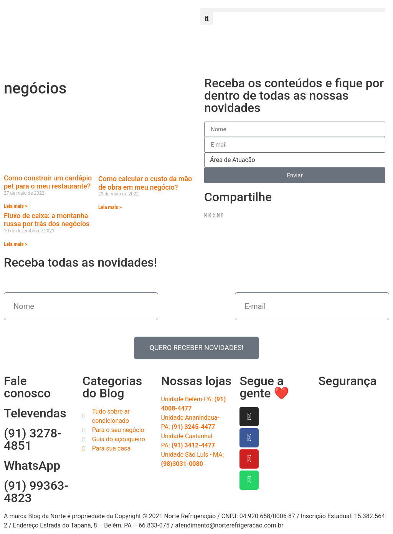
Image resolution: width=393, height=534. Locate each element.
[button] (292, 10)
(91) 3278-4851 (32, 439)
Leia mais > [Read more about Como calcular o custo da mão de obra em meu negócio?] (110, 207)
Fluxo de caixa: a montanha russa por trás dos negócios (46, 220)
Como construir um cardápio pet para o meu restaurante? (48, 182)
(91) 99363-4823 (36, 491)
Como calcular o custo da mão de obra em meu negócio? (145, 183)
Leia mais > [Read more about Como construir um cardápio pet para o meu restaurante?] (15, 206)
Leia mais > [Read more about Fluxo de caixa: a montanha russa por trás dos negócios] (15, 244)
